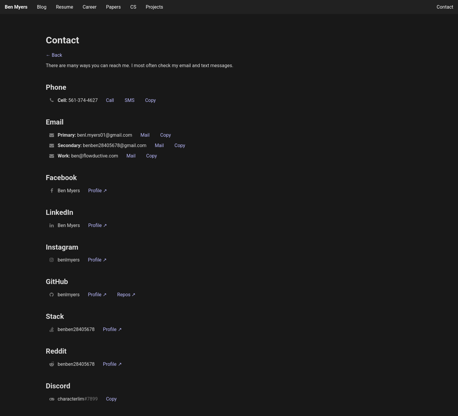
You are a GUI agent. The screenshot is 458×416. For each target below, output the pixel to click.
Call (110, 100)
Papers (113, 7)
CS (133, 7)
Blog (41, 7)
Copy (150, 100)
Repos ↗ (126, 294)
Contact (445, 7)
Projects (154, 7)
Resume (64, 7)
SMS (129, 100)
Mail (144, 135)
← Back (54, 55)
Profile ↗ (97, 190)
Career (89, 7)
